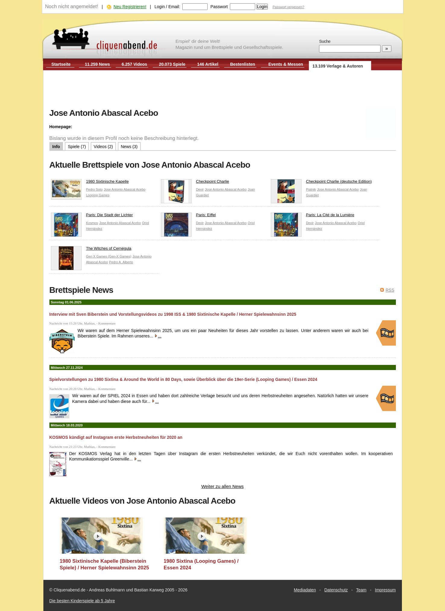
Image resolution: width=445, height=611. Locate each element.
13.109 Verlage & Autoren (337, 66)
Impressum (385, 589)
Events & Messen (285, 64)
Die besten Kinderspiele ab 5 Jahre (82, 600)
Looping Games (98, 195)
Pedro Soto (94, 189)
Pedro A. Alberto (121, 262)
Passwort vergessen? (288, 7)
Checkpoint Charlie (195, 183)
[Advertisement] (222, 89)
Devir (200, 189)
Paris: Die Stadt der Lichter (92, 216)
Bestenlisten (242, 64)
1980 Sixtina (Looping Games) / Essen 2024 (201, 564)
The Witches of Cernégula (91, 250)
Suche (324, 41)
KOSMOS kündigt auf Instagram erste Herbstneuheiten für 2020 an (116, 437)
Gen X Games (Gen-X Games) (108, 256)
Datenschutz (336, 589)
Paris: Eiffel (188, 216)
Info (56, 146)
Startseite (61, 64)
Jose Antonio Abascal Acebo (124, 189)
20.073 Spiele (172, 64)
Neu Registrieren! (130, 6)
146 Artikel (207, 64)
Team (361, 589)
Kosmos (92, 223)
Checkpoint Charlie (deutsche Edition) (321, 183)
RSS (390, 290)
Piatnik (311, 189)
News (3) (129, 146)
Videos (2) (103, 146)
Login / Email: (167, 6)
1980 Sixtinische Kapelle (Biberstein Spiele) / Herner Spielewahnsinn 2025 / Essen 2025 (104, 564)
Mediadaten (305, 589)
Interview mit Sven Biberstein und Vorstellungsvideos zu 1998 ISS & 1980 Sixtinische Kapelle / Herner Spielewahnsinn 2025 (172, 314)
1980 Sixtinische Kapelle (90, 183)
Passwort (219, 6)
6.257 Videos (134, 64)
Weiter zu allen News (222, 486)
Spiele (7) (77, 146)
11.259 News (97, 64)
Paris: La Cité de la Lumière (312, 216)
